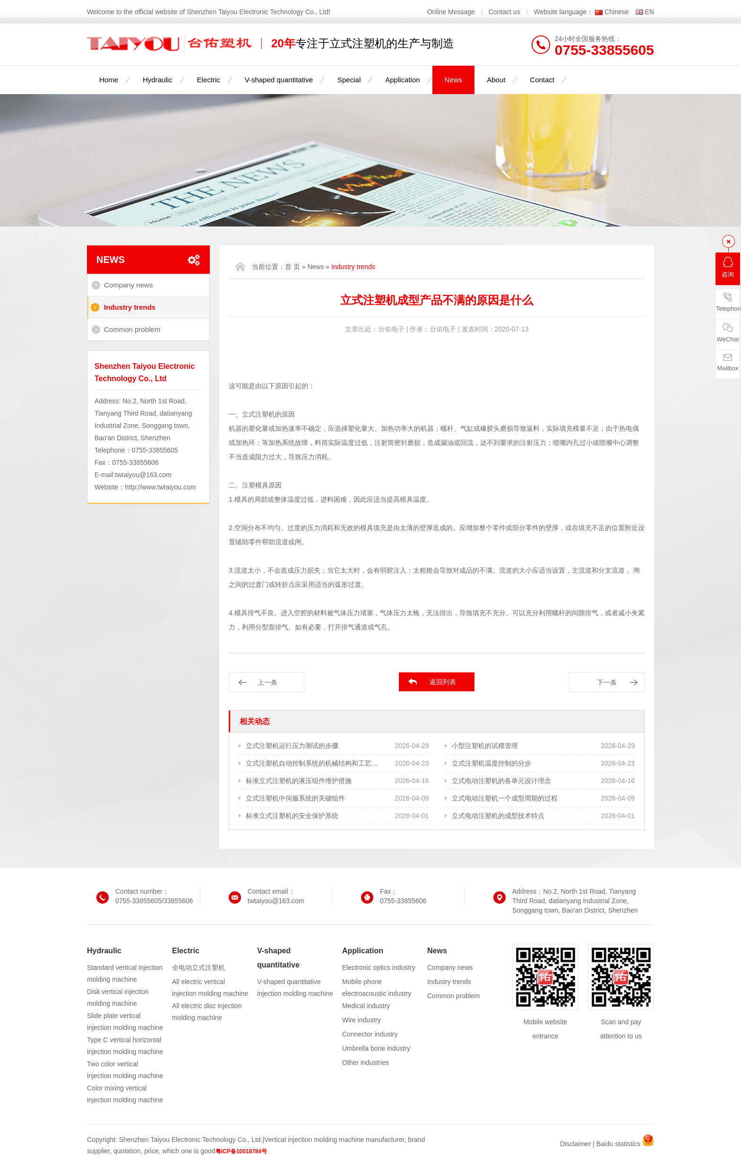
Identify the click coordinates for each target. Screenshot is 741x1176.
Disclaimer (575, 1144)
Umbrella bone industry (376, 1048)
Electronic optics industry (378, 967)
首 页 (292, 266)
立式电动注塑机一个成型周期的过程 (505, 798)
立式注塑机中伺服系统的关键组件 (295, 798)
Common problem (132, 329)
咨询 (728, 267)
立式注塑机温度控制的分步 (491, 763)
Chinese (616, 12)
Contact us (504, 12)
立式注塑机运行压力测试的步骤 (292, 745)
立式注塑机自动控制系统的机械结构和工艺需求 (312, 763)
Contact (542, 80)
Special (349, 80)
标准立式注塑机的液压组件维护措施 (299, 780)
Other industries (365, 1062)
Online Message (452, 12)
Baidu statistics (618, 1144)
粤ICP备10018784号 (241, 1151)
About (496, 80)
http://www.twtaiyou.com (160, 487)
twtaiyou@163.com (143, 475)
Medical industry (366, 1006)
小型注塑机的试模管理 (485, 745)
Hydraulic (157, 80)
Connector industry (370, 1034)
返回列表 (443, 682)
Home (108, 80)
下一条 (607, 682)
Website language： (564, 12)
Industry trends (129, 307)
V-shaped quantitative (279, 80)
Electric (208, 80)
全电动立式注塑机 (198, 967)
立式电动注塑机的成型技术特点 (498, 815)
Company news (128, 285)
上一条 (267, 682)
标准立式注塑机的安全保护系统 (292, 815)
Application (402, 80)
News (454, 80)
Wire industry (361, 1020)
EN (649, 12)
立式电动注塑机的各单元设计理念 (501, 780)
